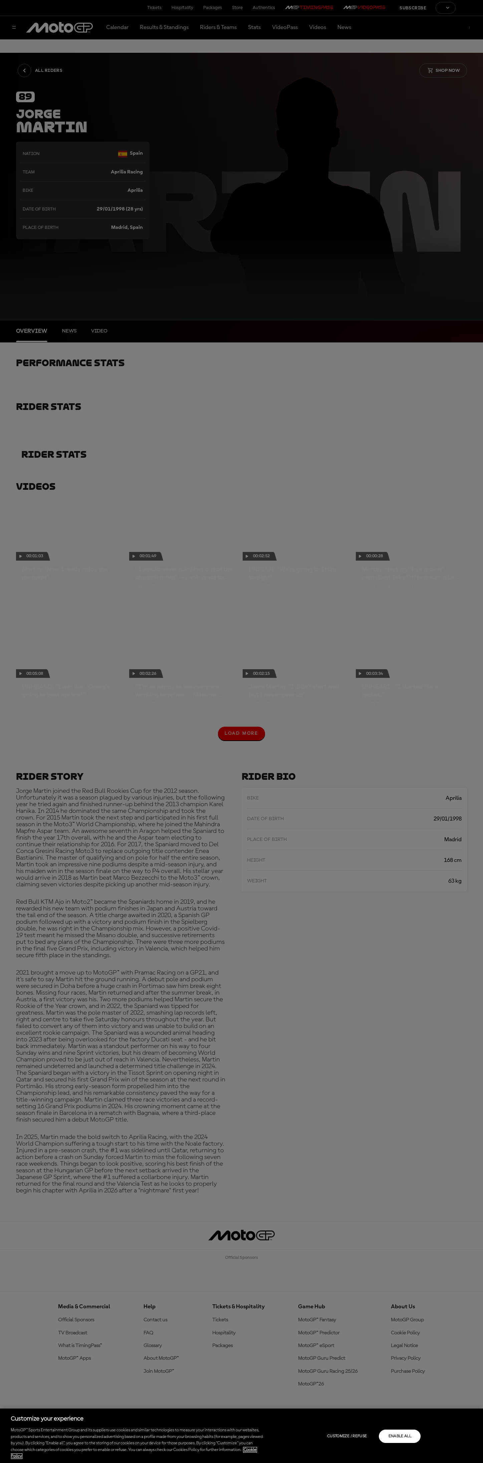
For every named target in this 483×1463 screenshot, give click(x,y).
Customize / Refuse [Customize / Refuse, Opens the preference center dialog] (347, 1436)
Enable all (400, 1436)
